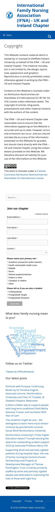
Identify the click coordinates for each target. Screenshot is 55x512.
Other (11, 284)
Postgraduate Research (19, 298)
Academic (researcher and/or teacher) (25, 262)
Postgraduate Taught (18, 295)
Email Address (14, 217)
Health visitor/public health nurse (23, 265)
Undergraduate (15, 292)
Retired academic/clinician (20, 274)
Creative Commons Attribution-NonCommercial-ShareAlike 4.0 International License (26, 174)
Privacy (28, 501)
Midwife (12, 268)
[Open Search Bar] (49, 36)
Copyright (16, 501)
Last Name (12, 238)
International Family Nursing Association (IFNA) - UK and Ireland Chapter (33, 15)
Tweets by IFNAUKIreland (20, 371)
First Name (12, 227)
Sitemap (39, 501)
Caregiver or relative (17, 281)
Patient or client (15, 277)
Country (11, 248)
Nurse (11, 271)
